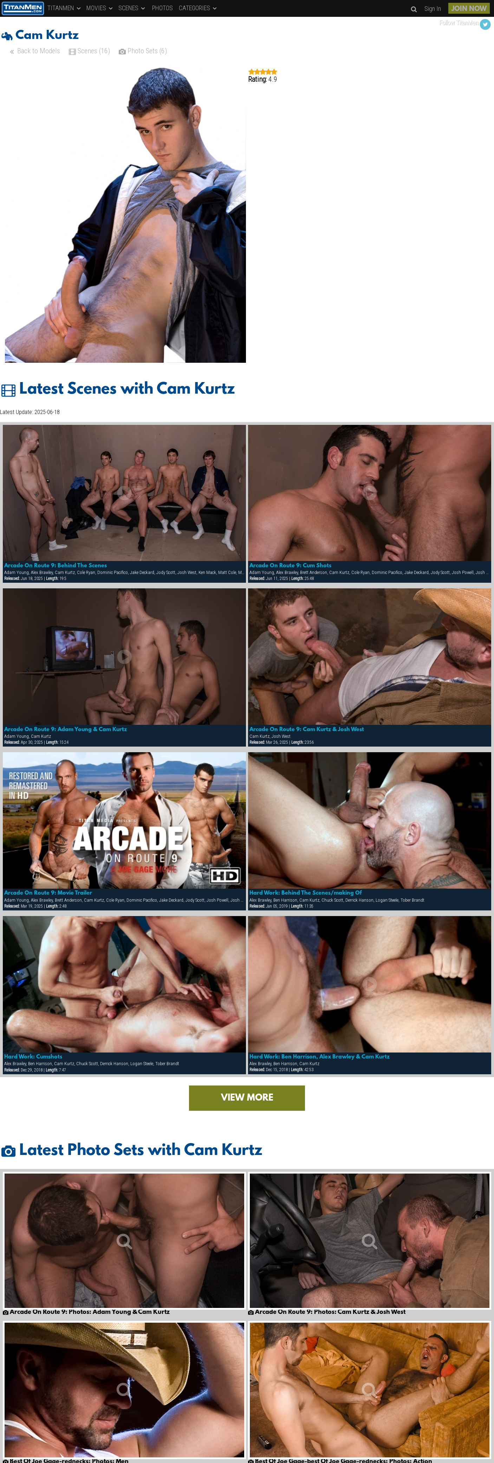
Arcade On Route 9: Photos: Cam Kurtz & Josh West (326, 1312)
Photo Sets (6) (143, 52)
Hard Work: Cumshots (33, 1057)
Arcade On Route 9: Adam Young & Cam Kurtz (65, 730)
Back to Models (34, 52)
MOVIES (100, 8)
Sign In (432, 8)
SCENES (132, 8)
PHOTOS (162, 8)
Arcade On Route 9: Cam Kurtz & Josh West (306, 730)
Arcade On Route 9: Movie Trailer (48, 893)
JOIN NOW (469, 9)
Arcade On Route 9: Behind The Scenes (55, 566)
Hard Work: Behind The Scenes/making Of (305, 893)
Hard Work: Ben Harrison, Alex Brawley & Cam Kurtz (319, 1057)
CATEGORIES (198, 8)
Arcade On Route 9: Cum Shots (290, 566)
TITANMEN (64, 8)
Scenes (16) (89, 52)
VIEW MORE (247, 1098)
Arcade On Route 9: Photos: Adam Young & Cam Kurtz (86, 1312)
